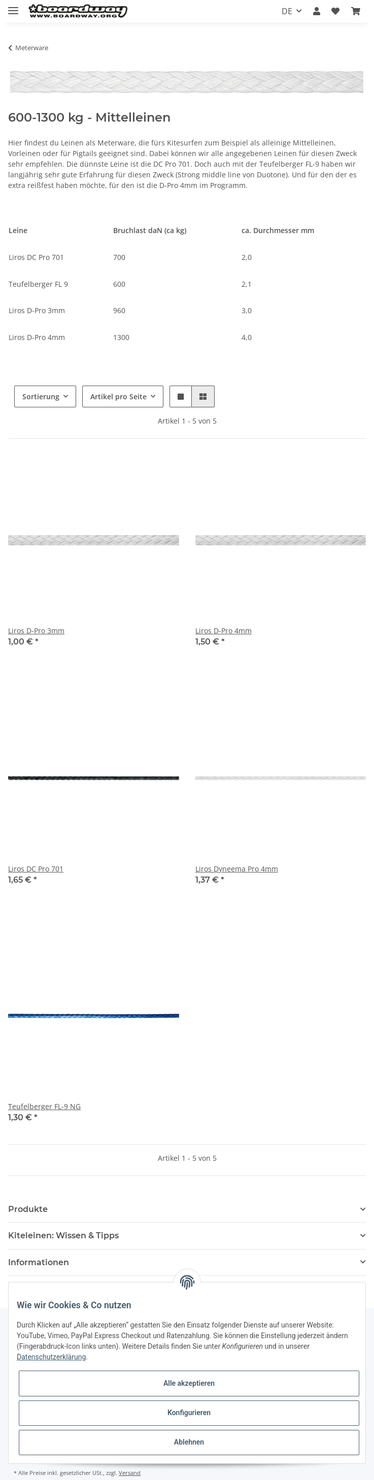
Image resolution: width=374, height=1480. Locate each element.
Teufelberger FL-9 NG (44, 1106)
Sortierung (40, 396)
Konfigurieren (189, 1413)
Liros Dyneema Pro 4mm (236, 869)
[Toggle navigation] (13, 6)
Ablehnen (189, 1442)
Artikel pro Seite (118, 396)
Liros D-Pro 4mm (223, 630)
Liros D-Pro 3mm (36, 630)
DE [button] (287, 11)
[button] (317, 11)
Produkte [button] (28, 1209)
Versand (130, 1472)
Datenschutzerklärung (51, 1357)
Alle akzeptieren (189, 1383)
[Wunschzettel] (335, 11)
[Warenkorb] (356, 11)
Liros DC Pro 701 (35, 869)
